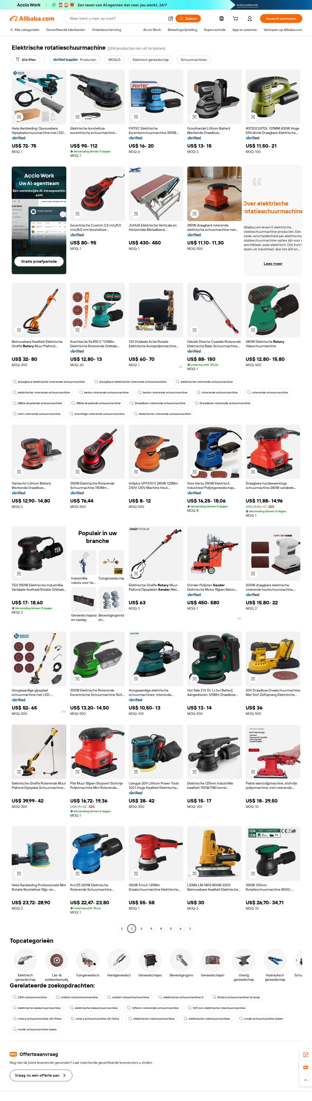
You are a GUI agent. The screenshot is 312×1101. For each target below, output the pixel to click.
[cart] (236, 19)
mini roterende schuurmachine (36, 414)
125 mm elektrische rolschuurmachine (216, 1008)
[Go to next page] (190, 928)
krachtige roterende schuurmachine (97, 414)
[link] (305, 1054)
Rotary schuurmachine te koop (236, 997)
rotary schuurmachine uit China (37, 1019)
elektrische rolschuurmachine (151, 1019)
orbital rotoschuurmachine (77, 997)
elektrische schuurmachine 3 (180, 997)
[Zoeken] (188, 18)
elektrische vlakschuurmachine (37, 1008)
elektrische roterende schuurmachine (204, 382)
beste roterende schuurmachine (104, 392)
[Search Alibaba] (117, 18)
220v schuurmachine (30, 997)
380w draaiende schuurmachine (37, 403)
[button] (171, 18)
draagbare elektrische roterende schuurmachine (49, 382)
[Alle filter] (26, 60)
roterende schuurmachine (217, 392)
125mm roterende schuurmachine (153, 1008)
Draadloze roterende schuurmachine (157, 403)
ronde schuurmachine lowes (261, 1019)
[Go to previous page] (121, 928)
